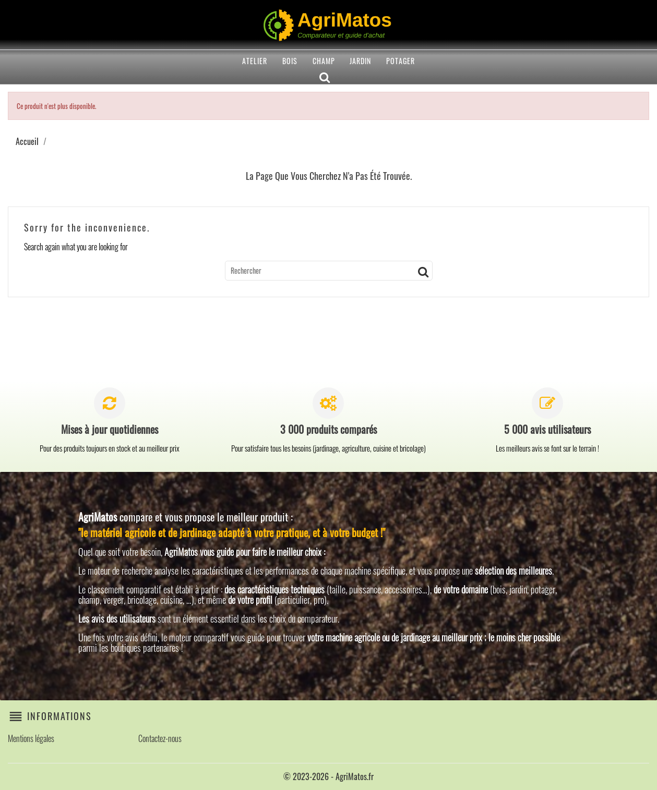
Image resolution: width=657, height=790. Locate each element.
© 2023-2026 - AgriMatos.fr (328, 776)
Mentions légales (31, 738)
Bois (289, 60)
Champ (324, 60)
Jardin (360, 60)
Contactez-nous (160, 738)
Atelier (254, 60)
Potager (400, 60)
